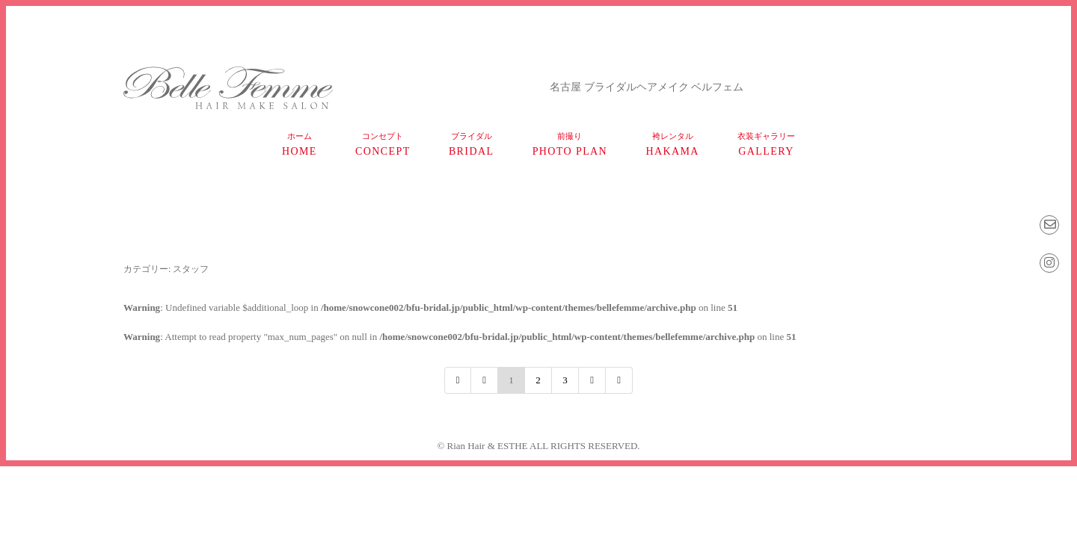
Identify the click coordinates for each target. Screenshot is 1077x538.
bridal (471, 144)
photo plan (570, 144)
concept (383, 144)
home (299, 144)
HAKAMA (672, 144)
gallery (766, 144)
